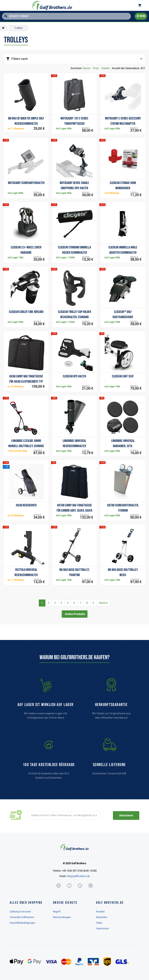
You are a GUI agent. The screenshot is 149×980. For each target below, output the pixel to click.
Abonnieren (126, 815)
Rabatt (105, 68)
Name (86, 68)
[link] (49, 760)
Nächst (103, 602)
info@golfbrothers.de (78, 876)
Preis (96, 68)
